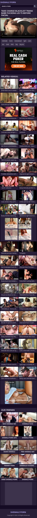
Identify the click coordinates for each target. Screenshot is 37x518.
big (17, 44)
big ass (22, 44)
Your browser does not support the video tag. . (18, 28)
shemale (4, 41)
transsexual (18, 41)
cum (29, 41)
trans (11, 41)
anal (7, 44)
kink (12, 44)
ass (3, 44)
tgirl (25, 41)
